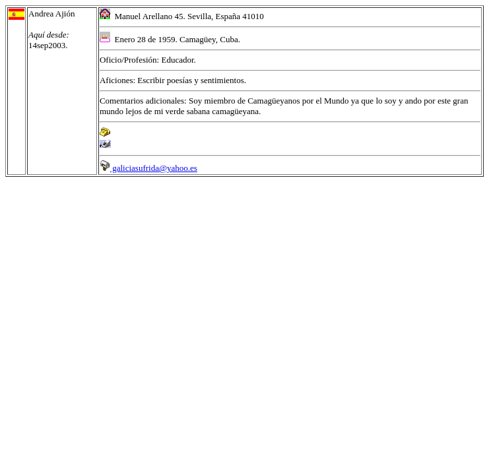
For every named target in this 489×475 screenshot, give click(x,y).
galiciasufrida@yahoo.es (148, 168)
